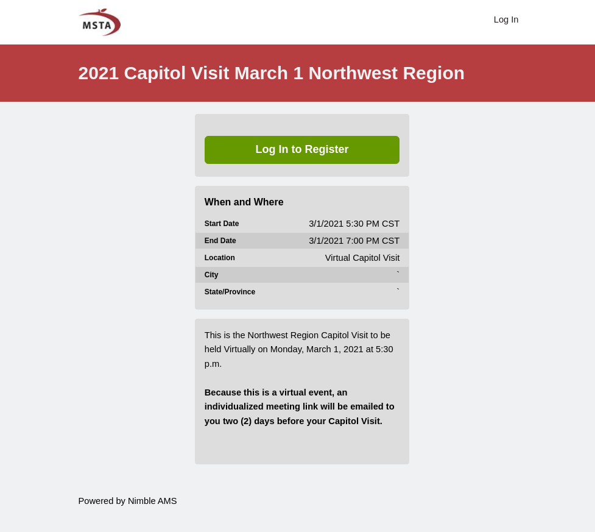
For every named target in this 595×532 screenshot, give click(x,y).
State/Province (230, 292)
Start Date (222, 223)
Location (220, 258)
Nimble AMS (152, 501)
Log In (506, 19)
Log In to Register (302, 149)
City (212, 275)
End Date (220, 240)
